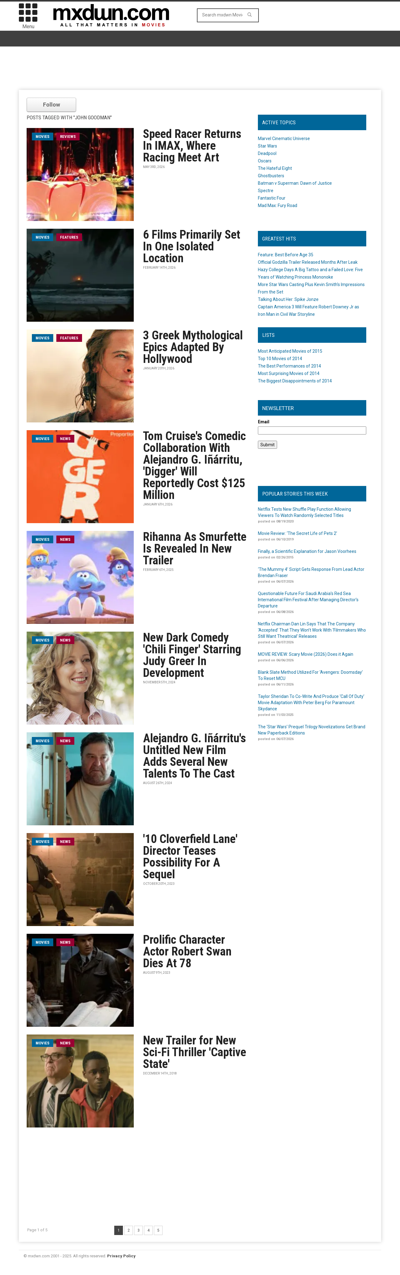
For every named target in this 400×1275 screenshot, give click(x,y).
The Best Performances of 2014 (289, 366)
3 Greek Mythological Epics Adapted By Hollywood (193, 347)
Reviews (68, 136)
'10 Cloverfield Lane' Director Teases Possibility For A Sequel (190, 856)
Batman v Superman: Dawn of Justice (295, 183)
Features (69, 237)
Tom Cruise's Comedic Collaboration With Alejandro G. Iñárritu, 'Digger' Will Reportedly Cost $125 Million (194, 465)
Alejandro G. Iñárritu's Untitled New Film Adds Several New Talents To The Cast (194, 755)
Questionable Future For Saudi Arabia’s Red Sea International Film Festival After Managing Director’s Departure (308, 599)
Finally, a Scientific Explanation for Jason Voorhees (307, 551)
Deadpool (267, 153)
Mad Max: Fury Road (277, 205)
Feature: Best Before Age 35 (285, 254)
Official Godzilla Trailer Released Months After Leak (308, 262)
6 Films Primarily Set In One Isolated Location (191, 246)
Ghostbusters (271, 175)
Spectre (265, 190)
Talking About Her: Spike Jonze (288, 299)
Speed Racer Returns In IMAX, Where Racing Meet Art (192, 145)
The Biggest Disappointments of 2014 (295, 380)
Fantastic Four (271, 198)
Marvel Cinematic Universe (284, 138)
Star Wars (267, 145)
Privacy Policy (121, 1256)
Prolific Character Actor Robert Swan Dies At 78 (187, 951)
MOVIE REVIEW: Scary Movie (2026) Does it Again (305, 654)
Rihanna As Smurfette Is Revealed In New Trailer (194, 548)
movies (43, 136)
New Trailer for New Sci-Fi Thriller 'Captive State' (194, 1052)
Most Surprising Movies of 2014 (289, 373)
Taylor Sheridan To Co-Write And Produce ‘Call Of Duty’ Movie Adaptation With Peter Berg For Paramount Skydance (311, 702)
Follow (51, 104)
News (65, 438)
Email (263, 421)
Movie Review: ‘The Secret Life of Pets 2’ (297, 533)
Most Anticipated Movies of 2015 (290, 351)
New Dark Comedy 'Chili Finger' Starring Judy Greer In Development (192, 655)
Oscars (265, 160)
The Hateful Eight (275, 168)
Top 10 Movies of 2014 (280, 358)
